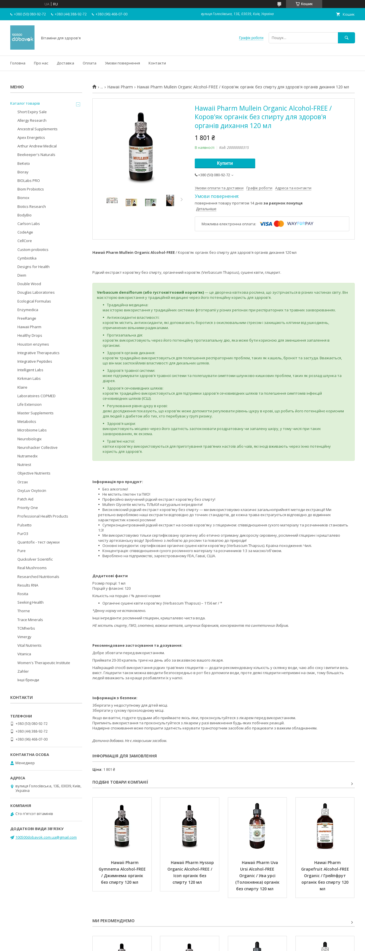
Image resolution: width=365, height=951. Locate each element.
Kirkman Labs (29, 378)
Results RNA (27, 585)
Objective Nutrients (33, 473)
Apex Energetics (31, 137)
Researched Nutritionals (38, 576)
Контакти (157, 63)
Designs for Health (33, 266)
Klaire (22, 387)
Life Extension (29, 404)
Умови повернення (122, 63)
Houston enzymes (33, 344)
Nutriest (24, 464)
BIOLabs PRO (28, 180)
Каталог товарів (25, 103)
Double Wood (29, 283)
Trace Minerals (30, 619)
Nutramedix (27, 456)
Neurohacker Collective (37, 447)
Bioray (23, 172)
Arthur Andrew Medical (37, 146)
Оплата (89, 63)
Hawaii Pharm (120, 87)
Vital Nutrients (29, 645)
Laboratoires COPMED (36, 395)
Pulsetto (24, 525)
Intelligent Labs (30, 369)
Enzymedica (27, 309)
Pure (21, 550)
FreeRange (26, 318)
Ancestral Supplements (37, 128)
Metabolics (26, 421)
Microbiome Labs (32, 430)
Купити (225, 163)
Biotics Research (31, 206)
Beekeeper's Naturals (36, 154)
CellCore (24, 240)
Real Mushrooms (32, 567)
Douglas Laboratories (36, 292)
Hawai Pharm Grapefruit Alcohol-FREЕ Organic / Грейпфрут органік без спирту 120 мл (325, 875)
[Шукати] (346, 37)
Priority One (27, 507)
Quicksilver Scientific (35, 559)
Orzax (22, 481)
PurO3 (22, 533)
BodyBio (24, 215)
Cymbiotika (26, 258)
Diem (21, 275)
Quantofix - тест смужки (38, 542)
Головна (17, 63)
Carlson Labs (28, 223)
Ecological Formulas (34, 301)
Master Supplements (35, 412)
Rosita (22, 593)
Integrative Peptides (34, 361)
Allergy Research (31, 120)
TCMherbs (26, 628)
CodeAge (25, 232)
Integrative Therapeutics (38, 352)
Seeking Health (30, 602)
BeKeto (23, 163)
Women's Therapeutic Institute (43, 662)
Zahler (23, 671)
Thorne (23, 610)
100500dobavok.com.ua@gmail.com (46, 837)
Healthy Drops (29, 335)
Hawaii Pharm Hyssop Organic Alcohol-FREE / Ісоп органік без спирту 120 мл (191, 872)
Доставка (65, 63)
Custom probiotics (32, 249)
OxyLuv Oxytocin (31, 490)
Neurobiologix (29, 438)
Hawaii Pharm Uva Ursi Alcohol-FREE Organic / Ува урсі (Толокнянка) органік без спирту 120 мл (258, 875)
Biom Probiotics (30, 189)
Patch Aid (25, 499)
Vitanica (24, 653)
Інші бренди (28, 679)
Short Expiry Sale (32, 111)
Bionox (23, 197)
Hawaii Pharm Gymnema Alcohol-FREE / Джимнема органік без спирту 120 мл (123, 872)
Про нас (41, 63)
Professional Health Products (42, 516)
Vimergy (24, 636)
